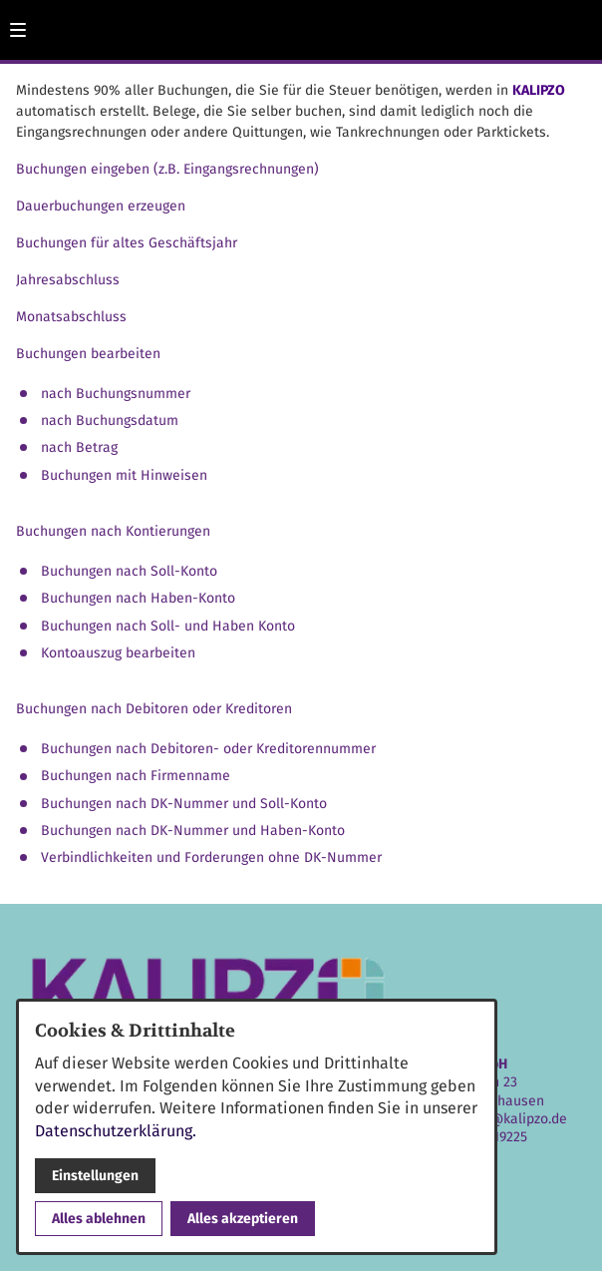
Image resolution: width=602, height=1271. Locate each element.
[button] (18, 30)
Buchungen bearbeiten (88, 353)
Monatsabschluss (71, 316)
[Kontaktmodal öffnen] (578, 24)
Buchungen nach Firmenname (135, 775)
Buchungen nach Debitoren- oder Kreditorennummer (208, 748)
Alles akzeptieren (242, 1218)
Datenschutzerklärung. (115, 1130)
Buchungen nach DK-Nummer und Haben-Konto (193, 830)
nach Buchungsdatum (109, 420)
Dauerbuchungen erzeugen (100, 206)
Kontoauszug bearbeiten (118, 652)
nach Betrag (79, 447)
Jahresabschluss (68, 279)
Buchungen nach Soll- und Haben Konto (168, 626)
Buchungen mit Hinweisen (124, 475)
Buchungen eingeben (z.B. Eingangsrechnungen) (167, 169)
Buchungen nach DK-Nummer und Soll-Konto (184, 803)
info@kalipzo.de (515, 1118)
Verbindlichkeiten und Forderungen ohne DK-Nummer (211, 857)
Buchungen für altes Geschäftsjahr (126, 242)
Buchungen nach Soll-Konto (129, 571)
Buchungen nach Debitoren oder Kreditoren (154, 708)
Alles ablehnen (99, 1218)
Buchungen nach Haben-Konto (138, 598)
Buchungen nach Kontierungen (113, 531)
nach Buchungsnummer (115, 393)
